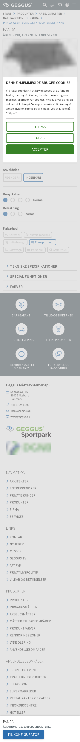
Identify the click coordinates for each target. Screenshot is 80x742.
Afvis (40, 138)
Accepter (40, 149)
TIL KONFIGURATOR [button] (23, 734)
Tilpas (40, 126)
